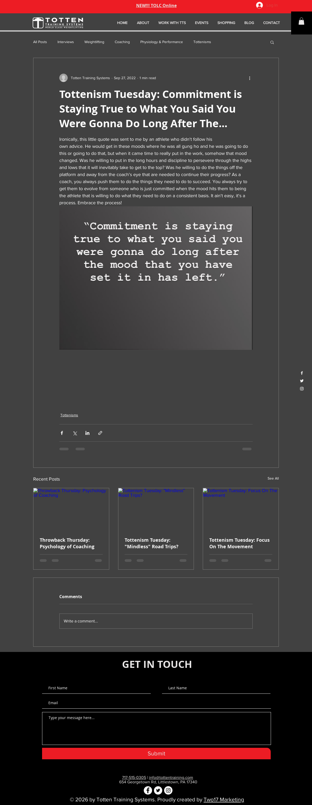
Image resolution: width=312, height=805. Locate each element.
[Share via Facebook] (61, 432)
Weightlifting (94, 42)
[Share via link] (100, 432)
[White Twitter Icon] (301, 380)
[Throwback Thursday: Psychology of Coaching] (71, 509)
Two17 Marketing (224, 799)
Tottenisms (202, 42)
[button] (301, 21)
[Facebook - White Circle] (148, 790)
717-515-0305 (134, 777)
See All (273, 478)
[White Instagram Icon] (301, 388)
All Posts (40, 42)
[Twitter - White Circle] (158, 790)
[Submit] (156, 753)
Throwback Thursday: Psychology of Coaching (67, 543)
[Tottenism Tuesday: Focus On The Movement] (241, 509)
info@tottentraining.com (171, 777)
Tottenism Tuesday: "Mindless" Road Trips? (151, 543)
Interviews (65, 42)
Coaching (122, 42)
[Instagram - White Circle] (168, 790)
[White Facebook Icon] (301, 373)
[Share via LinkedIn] (87, 432)
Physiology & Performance (161, 42)
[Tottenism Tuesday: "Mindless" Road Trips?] (156, 509)
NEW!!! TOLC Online (156, 5)
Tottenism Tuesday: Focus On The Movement (239, 543)
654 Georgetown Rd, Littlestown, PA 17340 (158, 782)
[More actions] (249, 78)
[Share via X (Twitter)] (74, 432)
